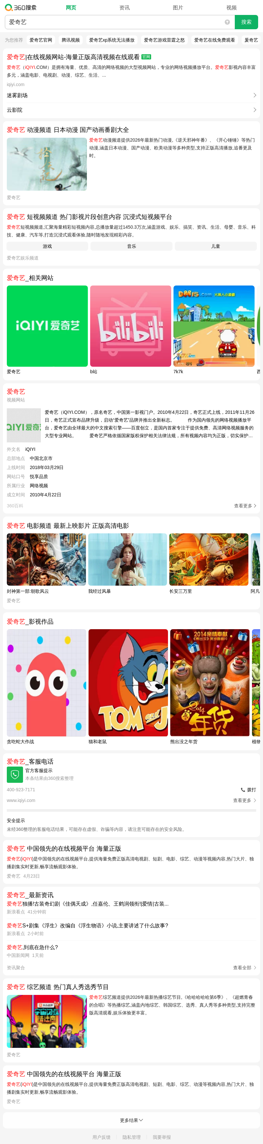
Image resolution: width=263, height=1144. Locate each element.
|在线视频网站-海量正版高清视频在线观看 (79, 57)
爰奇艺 (251, 40)
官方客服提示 (39, 770)
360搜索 (22, 7)
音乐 (131, 246)
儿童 (215, 246)
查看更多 (243, 505)
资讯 (124, 7)
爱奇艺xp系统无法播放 (112, 40)
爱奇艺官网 (41, 40)
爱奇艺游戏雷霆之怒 (164, 40)
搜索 (246, 22)
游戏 (47, 246)
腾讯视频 (71, 40)
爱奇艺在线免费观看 (214, 40)
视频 (231, 7)
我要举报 (162, 1137)
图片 (178, 7)
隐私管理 (132, 1137)
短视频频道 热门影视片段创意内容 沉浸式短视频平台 (89, 216)
